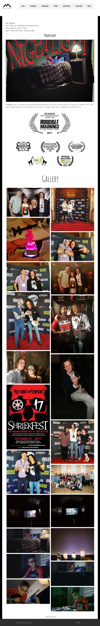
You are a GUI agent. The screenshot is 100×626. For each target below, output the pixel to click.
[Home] (79, 622)
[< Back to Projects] (50, 617)
